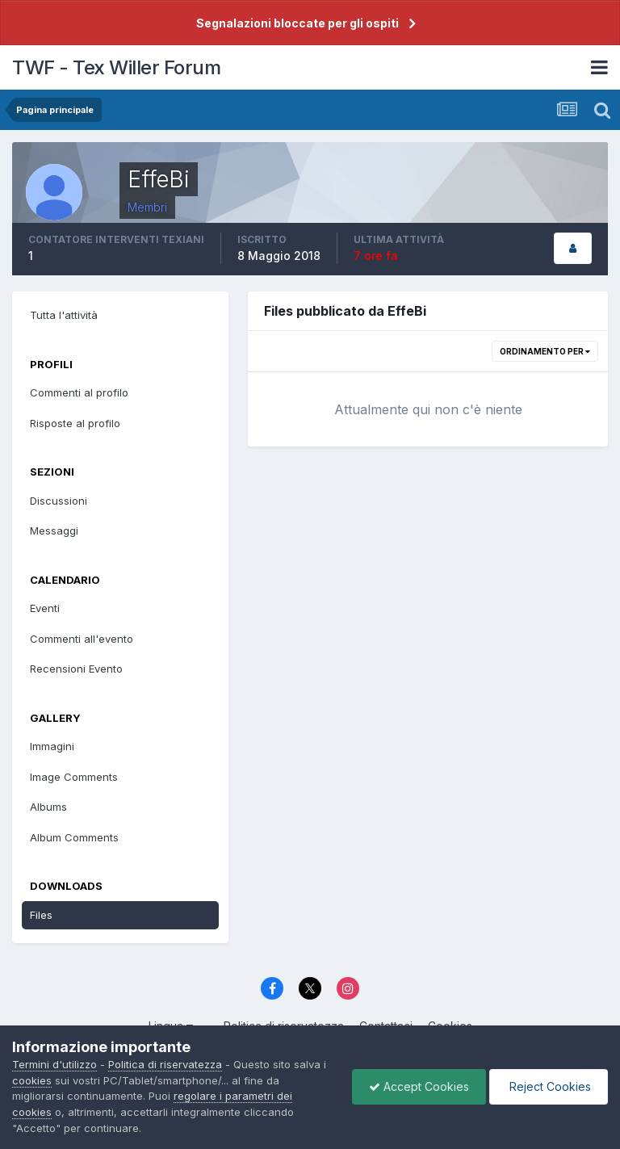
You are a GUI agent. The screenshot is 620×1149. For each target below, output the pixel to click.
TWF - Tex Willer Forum (116, 67)
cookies (32, 1080)
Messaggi (54, 530)
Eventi (45, 608)
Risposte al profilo (75, 423)
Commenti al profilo (79, 392)
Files (41, 914)
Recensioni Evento (76, 668)
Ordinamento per (545, 351)
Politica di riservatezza (165, 1064)
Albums (48, 806)
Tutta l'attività (64, 314)
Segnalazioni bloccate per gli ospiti (297, 23)
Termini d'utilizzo (54, 1064)
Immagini (52, 746)
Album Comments (74, 837)
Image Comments (74, 776)
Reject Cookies (548, 1086)
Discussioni (58, 500)
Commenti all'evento (81, 638)
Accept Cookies (419, 1086)
